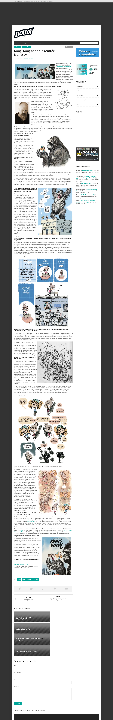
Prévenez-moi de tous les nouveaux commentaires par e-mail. (32, 689)
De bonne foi (80, 87)
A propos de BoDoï (77, 705)
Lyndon (78, 105)
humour (29, 580)
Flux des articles (19, 709)
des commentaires (19, 710)
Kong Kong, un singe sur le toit (63, 67)
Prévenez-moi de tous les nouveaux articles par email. (30, 692)
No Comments (69, 47)
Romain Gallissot (28, 59)
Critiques (25, 44)
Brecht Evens (29, 521)
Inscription (16, 705)
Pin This (55, 590)
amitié (19, 580)
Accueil (17, 44)
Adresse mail (17, 651)
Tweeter (31, 590)
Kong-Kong (35, 580)
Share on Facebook (20, 590)
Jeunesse (24, 47)
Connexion (16, 707)
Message (16, 665)
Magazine (41, 44)
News (33, 44)
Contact (75, 708)
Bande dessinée (17, 47)
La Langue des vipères (82, 101)
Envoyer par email (66, 590)
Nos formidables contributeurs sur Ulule (82, 711)
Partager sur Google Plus (43, 590)
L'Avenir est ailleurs (87, 171)
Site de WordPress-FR (19, 712)
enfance (24, 580)
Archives (45, 706)
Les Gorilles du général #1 (87, 184)
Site (15, 658)
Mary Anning (80, 96)
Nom (15, 644)
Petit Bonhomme (81, 92)
